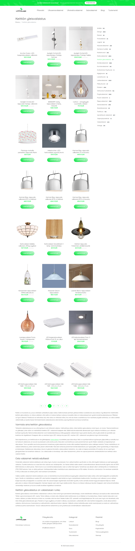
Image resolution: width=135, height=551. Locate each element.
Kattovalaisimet (104, 58)
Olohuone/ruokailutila (106, 93)
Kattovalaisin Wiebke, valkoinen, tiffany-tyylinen (27, 247)
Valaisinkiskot (103, 124)
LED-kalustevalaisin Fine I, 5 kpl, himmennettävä (81, 340)
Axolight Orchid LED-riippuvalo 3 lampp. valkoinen (27, 105)
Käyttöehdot (100, 530)
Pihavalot (40, 11)
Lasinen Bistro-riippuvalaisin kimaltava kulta (80, 294)
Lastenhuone (102, 79)
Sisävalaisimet (91, 11)
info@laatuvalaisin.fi (48, 530)
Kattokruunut (103, 55)
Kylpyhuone (102, 75)
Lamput (71, 523)
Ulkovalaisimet (73, 537)
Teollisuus (102, 114)
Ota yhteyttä (100, 527)
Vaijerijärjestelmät (104, 121)
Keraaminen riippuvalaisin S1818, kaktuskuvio (27, 294)
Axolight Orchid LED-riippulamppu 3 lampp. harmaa (54, 57)
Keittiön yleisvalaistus (105, 62)
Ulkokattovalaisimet (74, 11)
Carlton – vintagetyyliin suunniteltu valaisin (81, 105)
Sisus (70, 530)
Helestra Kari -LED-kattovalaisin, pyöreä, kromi (54, 154)
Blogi (103, 11)
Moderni (101, 89)
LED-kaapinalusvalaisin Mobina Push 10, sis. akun (54, 340)
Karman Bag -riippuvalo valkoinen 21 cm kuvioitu (81, 154)
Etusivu (17, 24)
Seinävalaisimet (104, 107)
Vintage (101, 128)
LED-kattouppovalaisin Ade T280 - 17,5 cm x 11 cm (27, 387)
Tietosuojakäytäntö (102, 534)
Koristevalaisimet (104, 69)
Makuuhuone (102, 86)
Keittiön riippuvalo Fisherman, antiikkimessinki (81, 247)
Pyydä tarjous (90, 3)
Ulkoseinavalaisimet (55, 11)
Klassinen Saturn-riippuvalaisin (54, 294)
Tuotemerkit (113, 11)
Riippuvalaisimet (104, 103)
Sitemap (98, 537)
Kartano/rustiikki (104, 51)
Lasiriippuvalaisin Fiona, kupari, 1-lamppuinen (27, 340)
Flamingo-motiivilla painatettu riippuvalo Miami (27, 154)
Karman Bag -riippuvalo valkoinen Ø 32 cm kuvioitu (81, 200)
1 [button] (49, 408)
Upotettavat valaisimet (106, 117)
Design (101, 34)
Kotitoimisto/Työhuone (106, 72)
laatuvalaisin (55, 441)
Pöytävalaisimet (104, 96)
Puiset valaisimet (103, 100)
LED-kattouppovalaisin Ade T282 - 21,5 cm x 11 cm (80, 387)
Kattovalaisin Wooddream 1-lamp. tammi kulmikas (54, 247)
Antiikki (101, 30)
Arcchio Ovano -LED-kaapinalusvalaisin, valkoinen (27, 56)
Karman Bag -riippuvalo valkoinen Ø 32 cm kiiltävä (54, 200)
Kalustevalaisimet (104, 48)
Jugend (101, 44)
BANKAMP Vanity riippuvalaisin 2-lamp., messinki (54, 106)
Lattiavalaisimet (104, 82)
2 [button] (53, 408)
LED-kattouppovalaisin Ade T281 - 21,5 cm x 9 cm (54, 387)
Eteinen (101, 37)
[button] (62, 408)
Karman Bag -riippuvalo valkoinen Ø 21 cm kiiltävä (27, 200)
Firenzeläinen (102, 41)
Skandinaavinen (103, 110)
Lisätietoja (27, 64)
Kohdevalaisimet (104, 65)
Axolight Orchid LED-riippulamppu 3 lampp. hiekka (81, 56)
